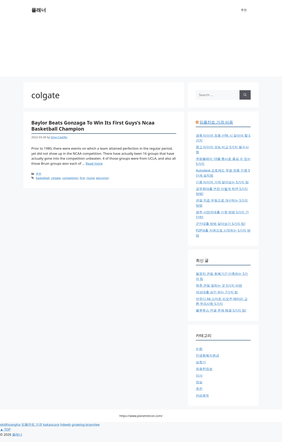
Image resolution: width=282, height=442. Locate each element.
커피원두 (202, 395)
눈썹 (199, 349)
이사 (199, 375)
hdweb (65, 424)
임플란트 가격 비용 (216, 122)
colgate (56, 178)
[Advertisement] (141, 49)
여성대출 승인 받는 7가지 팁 (217, 292)
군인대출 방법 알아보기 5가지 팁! (220, 223)
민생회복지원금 (207, 355)
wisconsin (102, 178)
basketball (42, 178)
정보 (199, 382)
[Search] (245, 95)
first (82, 178)
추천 (244, 10)
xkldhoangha (10, 424)
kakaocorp (51, 424)
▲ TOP (5, 429)
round (90, 178)
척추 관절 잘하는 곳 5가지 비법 (219, 285)
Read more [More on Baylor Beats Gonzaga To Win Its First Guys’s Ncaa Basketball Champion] (94, 163)
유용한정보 (204, 369)
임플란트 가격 (31, 424)
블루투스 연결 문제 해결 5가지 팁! (221, 310)
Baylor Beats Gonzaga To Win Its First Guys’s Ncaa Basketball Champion (93, 125)
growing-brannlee (86, 424)
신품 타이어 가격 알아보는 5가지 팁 (222, 182)
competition (70, 178)
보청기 (201, 362)
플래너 (38, 9)
